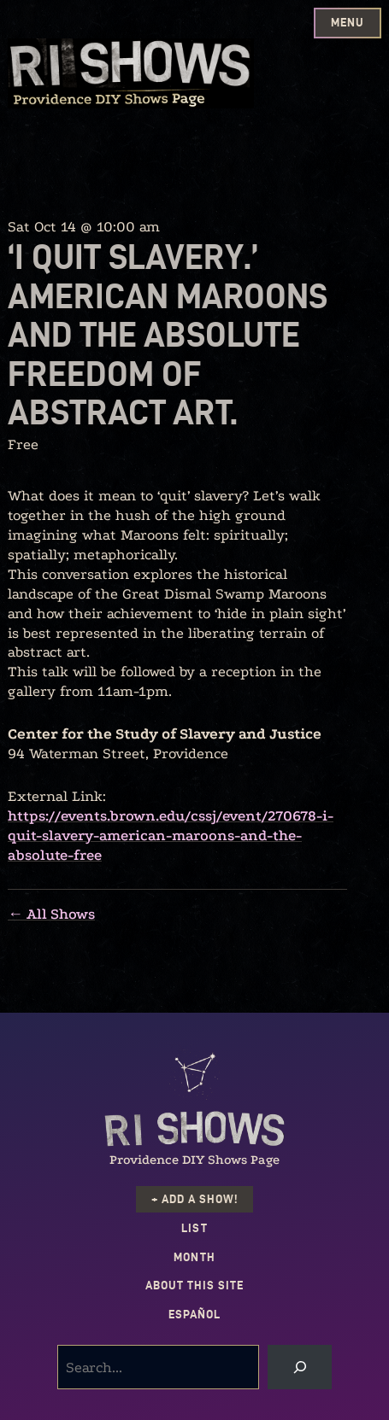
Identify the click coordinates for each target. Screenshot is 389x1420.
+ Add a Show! (194, 1199)
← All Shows (51, 914)
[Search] (300, 1367)
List (194, 1228)
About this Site (194, 1285)
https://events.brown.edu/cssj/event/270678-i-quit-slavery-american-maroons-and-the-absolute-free (170, 835)
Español (194, 1314)
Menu (347, 22)
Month (194, 1257)
